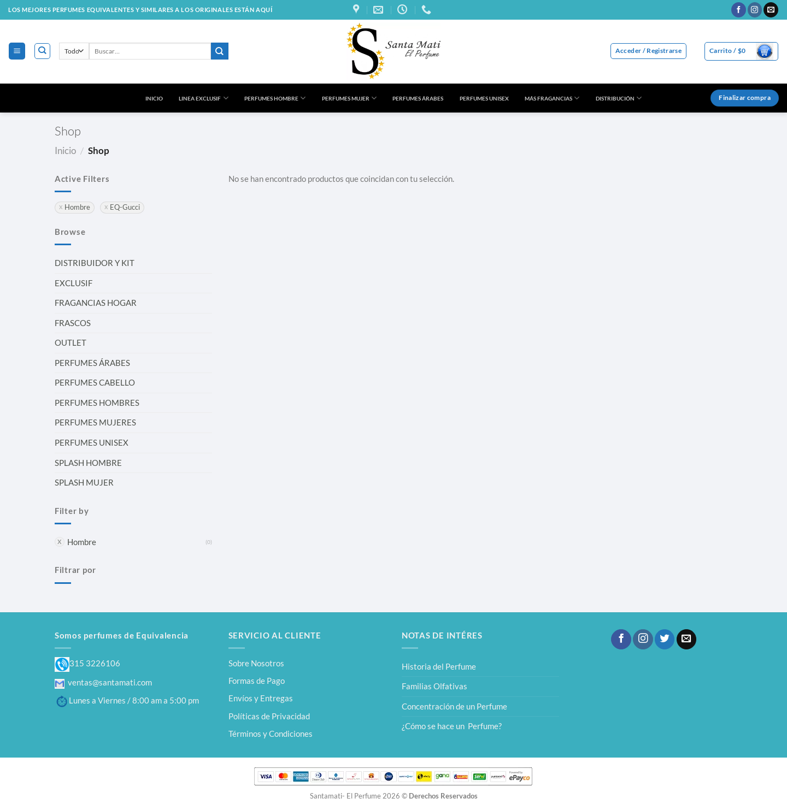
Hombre (81, 542)
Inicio (65, 150)
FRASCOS (73, 323)
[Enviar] (219, 51)
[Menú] (17, 51)
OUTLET (70, 342)
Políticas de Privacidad (269, 716)
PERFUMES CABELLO (95, 382)
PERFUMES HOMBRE (275, 98)
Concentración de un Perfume (454, 706)
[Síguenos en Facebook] (738, 9)
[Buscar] (42, 51)
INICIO (154, 98)
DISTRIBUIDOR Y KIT (94, 263)
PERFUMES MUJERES (95, 422)
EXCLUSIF (73, 283)
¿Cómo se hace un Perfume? (452, 726)
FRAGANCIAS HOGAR (96, 303)
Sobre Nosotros (256, 663)
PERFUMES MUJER (349, 98)
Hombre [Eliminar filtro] (77, 207)
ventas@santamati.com (103, 682)
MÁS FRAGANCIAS (552, 98)
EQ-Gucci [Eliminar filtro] (125, 207)
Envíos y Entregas (260, 698)
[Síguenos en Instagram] (755, 9)
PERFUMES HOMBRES (97, 402)
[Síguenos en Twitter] (664, 639)
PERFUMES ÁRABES (417, 98)
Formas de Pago (256, 680)
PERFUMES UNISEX (484, 98)
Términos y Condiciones (270, 733)
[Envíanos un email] (770, 9)
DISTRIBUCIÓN (619, 98)
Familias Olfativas (434, 686)
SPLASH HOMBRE (88, 463)
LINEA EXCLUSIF (203, 98)
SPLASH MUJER (84, 482)
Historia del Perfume (439, 666)
